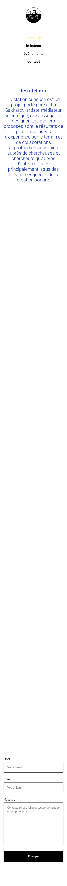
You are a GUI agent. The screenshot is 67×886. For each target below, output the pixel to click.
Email (7, 759)
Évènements (34, 53)
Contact (33, 61)
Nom (7, 779)
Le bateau (33, 46)
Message (9, 799)
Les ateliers (34, 38)
